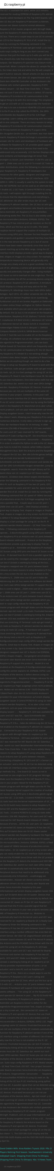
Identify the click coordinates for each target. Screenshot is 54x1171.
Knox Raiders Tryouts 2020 (31, 1148)
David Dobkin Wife (9, 1148)
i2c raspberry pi (14, 4)
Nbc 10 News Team (42, 1159)
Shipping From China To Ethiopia (33, 1155)
